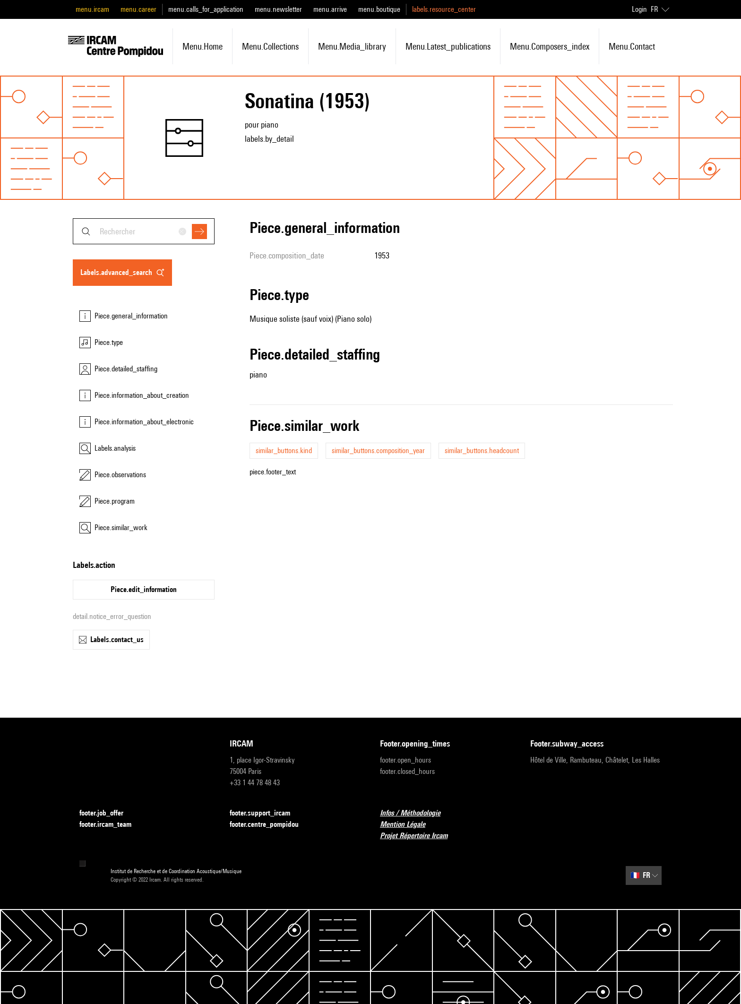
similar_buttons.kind (284, 450)
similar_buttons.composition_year (378, 450)
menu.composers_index (549, 46)
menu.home (202, 46)
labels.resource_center (444, 9)
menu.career (138, 9)
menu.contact (632, 46)
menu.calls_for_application (205, 9)
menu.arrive (330, 9)
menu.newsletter (278, 9)
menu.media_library (352, 46)
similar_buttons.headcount (482, 450)
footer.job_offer (107, 813)
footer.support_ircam (266, 813)
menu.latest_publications (448, 46)
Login (639, 9)
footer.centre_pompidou (270, 825)
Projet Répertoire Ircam (419, 836)
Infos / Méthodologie (416, 813)
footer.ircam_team (111, 825)
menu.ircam (92, 9)
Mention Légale (408, 825)
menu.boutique (379, 9)
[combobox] (144, 231)
